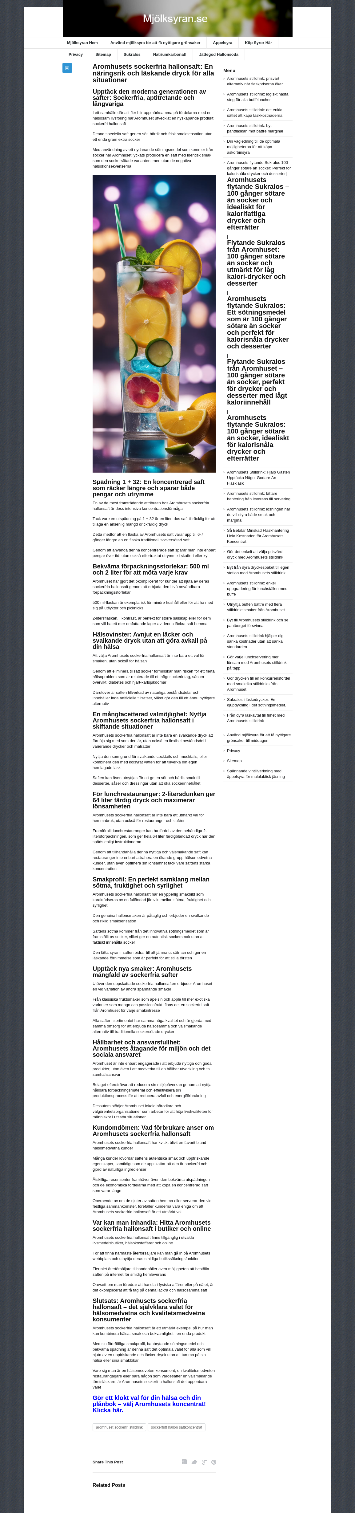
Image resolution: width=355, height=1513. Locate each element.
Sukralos (132, 54)
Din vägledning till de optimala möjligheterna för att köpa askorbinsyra (253, 147)
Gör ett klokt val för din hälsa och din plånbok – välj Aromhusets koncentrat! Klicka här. (149, 1403)
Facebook (184, 1462)
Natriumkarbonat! (169, 54)
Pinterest (213, 1462)
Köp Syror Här (258, 42)
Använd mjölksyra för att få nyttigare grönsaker (155, 42)
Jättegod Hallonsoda (218, 54)
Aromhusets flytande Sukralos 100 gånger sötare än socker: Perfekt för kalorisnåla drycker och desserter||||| (259, 287)
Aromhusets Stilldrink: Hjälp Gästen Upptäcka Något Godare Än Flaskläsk (258, 478)
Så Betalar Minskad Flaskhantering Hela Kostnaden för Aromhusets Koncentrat (258, 536)
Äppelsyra (222, 42)
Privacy (76, 54)
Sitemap (103, 54)
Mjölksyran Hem (82, 42)
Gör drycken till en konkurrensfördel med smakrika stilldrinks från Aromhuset (258, 684)
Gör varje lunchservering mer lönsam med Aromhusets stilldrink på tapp (257, 662)
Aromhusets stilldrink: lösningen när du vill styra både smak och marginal (258, 515)
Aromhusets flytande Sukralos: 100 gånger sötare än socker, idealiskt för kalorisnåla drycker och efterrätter (258, 438)
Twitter (194, 1462)
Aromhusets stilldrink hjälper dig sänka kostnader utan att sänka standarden (255, 641)
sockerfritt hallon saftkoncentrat (176, 1427)
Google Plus (204, 1462)
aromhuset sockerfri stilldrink (119, 1427)
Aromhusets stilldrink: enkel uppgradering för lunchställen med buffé (257, 588)
